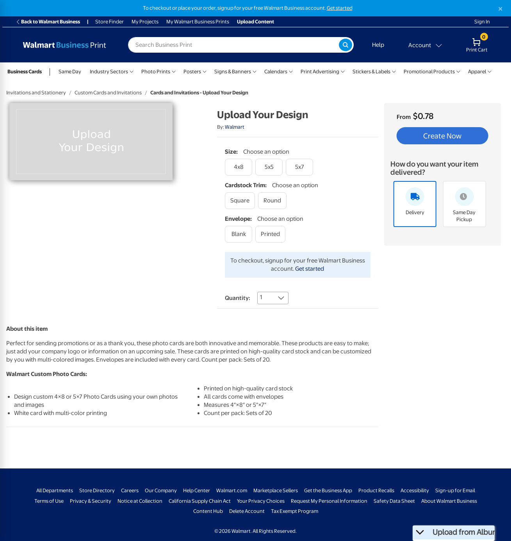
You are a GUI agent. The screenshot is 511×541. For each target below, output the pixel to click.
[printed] (270, 234)
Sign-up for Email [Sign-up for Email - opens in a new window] (455, 490)
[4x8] (238, 167)
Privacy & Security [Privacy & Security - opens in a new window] (90, 501)
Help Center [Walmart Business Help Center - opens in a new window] (196, 490)
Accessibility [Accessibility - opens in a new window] (415, 490)
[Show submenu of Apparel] (489, 70)
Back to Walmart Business (48, 22)
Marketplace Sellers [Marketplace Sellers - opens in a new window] (275, 490)
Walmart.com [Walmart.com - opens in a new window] (231, 490)
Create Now (442, 135)
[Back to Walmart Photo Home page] (64, 45)
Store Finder (109, 22)
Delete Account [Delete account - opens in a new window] (247, 511)
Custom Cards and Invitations (108, 93)
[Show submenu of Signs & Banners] (254, 70)
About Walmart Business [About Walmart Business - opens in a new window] (449, 501)
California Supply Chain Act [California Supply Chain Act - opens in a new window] (200, 501)
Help (378, 44)
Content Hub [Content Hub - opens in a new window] (208, 511)
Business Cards (24, 71)
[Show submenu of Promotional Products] (458, 70)
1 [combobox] (261, 297)
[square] (240, 200)
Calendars (275, 71)
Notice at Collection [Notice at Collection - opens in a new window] (140, 501)
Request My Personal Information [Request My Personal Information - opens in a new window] (329, 501)
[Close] (500, 9)
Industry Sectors (109, 71)
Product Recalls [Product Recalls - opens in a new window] (376, 490)
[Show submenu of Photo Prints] (173, 70)
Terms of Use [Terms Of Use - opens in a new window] (49, 501)
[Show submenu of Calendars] (290, 70)
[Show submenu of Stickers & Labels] (394, 70)
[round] (272, 200)
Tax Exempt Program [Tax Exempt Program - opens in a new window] (294, 511)
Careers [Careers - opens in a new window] (130, 490)
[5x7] (299, 167)
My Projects (145, 22)
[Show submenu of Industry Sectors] (131, 70)
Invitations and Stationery (36, 93)
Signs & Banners (232, 71)
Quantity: (237, 298)
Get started (309, 268)
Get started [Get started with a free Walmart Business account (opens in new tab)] (340, 8)
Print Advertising (320, 71)
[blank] (238, 234)
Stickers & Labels (371, 71)
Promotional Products (429, 71)
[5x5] (269, 167)
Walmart (234, 127)
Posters (192, 71)
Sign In (482, 22)
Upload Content (255, 22)
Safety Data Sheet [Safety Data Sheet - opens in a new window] (394, 501)
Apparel (477, 71)
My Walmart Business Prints (197, 22)
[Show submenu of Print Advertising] (342, 70)
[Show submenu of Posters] (204, 70)
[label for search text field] (233, 45)
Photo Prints (155, 71)
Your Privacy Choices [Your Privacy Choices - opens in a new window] (261, 501)
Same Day (70, 71)
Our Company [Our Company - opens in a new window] (161, 490)
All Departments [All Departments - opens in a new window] (54, 490)
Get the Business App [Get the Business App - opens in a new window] (328, 490)
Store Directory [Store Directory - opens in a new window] (97, 490)
